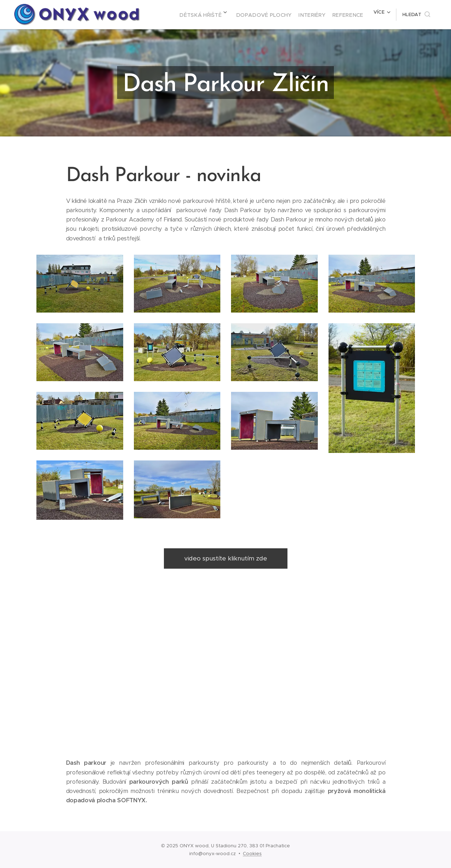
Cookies (252, 853)
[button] (416, 14)
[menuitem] (197, 14)
